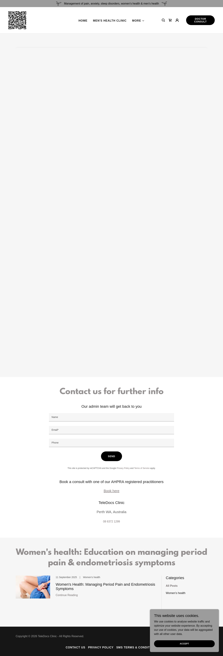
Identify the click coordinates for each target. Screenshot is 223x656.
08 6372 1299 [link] (111, 521)
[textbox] (111, 417)
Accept (184, 643)
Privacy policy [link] (101, 647)
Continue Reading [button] (67, 595)
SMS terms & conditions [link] (136, 647)
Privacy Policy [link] (123, 468)
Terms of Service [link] (141, 468)
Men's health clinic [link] (109, 20)
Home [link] (82, 20)
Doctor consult (200, 20)
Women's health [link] (175, 593)
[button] (138, 21)
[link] (17, 19)
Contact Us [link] (75, 647)
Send (111, 456)
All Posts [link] (172, 585)
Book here (111, 491)
